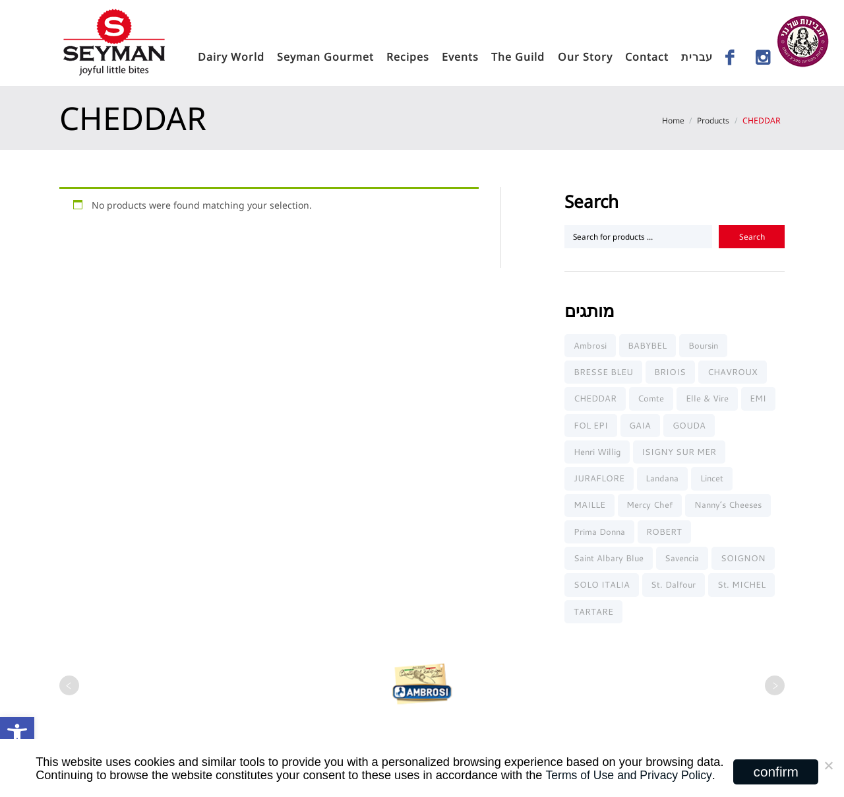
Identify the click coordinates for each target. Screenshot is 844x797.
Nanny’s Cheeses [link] (729, 509)
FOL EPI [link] (591, 427)
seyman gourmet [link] (325, 57)
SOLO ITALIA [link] (602, 590)
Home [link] (672, 120)
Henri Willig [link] (597, 454)
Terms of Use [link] (580, 775)
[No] (827, 768)
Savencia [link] (683, 563)
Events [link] (460, 57)
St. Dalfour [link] (674, 590)
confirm (776, 771)
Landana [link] (663, 481)
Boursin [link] (704, 345)
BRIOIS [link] (671, 372)
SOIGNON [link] (744, 563)
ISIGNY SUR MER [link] (680, 454)
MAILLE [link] (589, 509)
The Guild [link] (518, 57)
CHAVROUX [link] (734, 372)
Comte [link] (652, 400)
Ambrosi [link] (590, 345)
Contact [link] (647, 57)
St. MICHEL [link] (743, 590)
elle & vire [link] (708, 400)
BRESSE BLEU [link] (603, 372)
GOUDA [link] (690, 427)
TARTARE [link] (593, 618)
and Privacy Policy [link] (666, 775)
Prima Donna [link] (599, 536)
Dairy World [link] (231, 57)
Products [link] (712, 120)
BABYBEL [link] (648, 345)
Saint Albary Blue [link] (609, 563)
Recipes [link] (407, 57)
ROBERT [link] (665, 536)
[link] (17, 734)
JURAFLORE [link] (599, 481)
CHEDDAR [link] (595, 400)
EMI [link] (760, 400)
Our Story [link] (585, 57)
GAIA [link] (641, 427)
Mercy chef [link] (651, 509)
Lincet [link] (713, 481)
